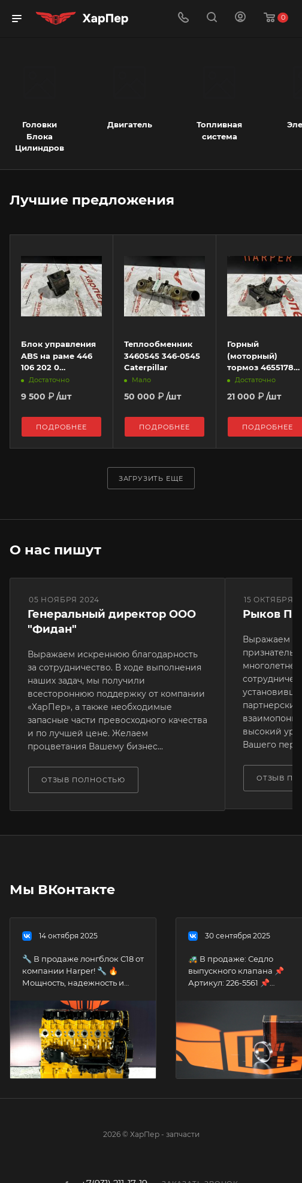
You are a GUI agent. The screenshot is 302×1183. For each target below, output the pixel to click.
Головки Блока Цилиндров (39, 136)
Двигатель (129, 124)
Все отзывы (289, 550)
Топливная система (219, 130)
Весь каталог (289, 201)
